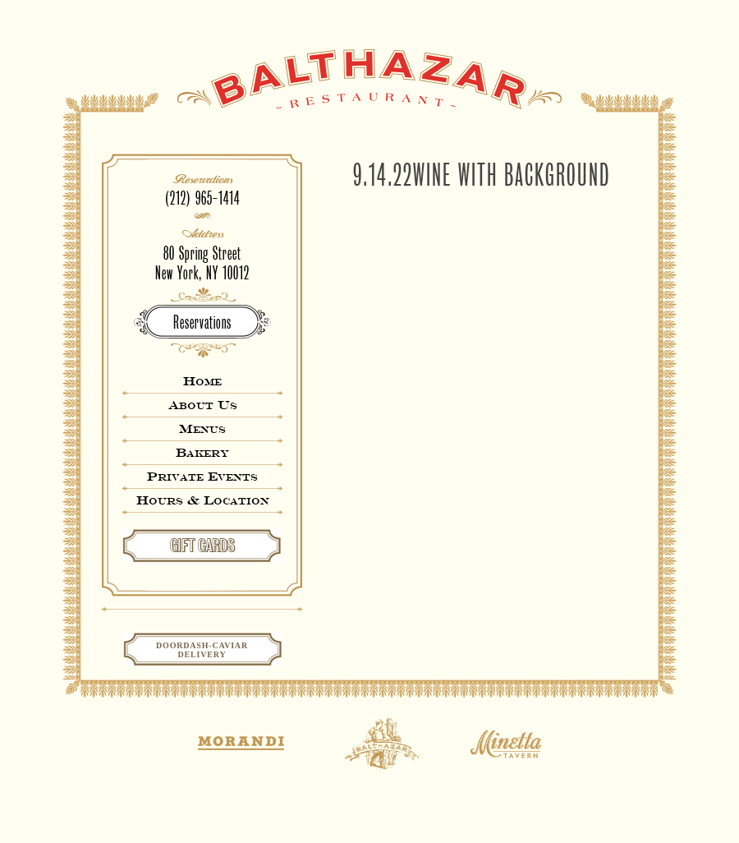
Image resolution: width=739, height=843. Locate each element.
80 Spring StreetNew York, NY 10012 (202, 263)
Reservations (202, 322)
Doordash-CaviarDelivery (202, 650)
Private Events (202, 476)
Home (202, 381)
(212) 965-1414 (202, 198)
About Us (202, 405)
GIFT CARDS (202, 545)
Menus (202, 428)
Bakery (202, 452)
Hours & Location (202, 500)
